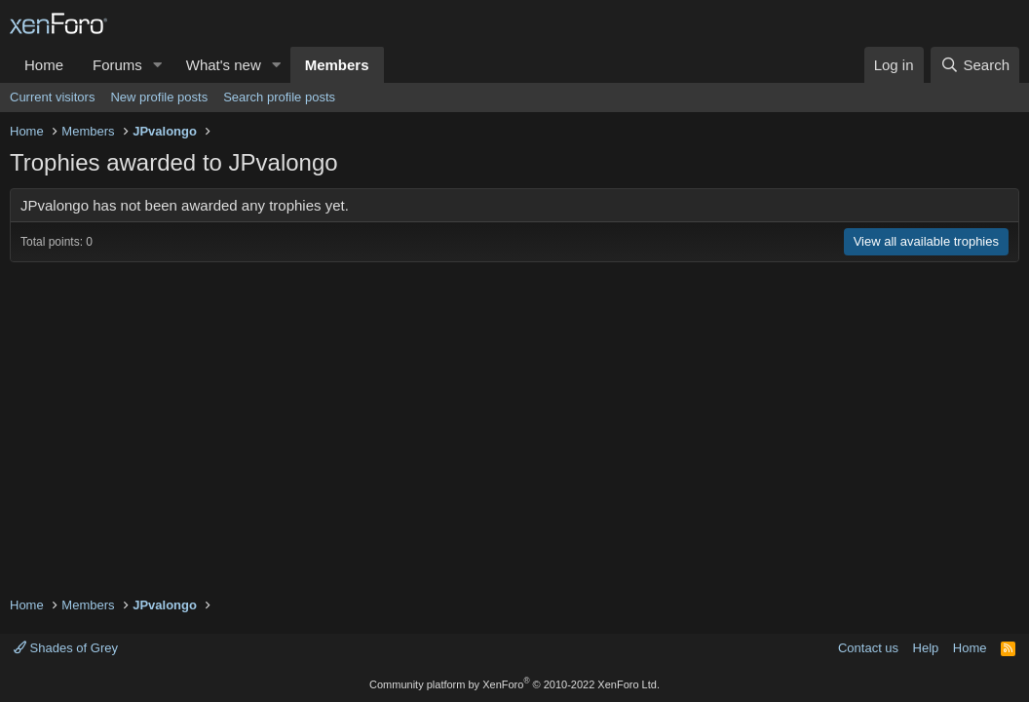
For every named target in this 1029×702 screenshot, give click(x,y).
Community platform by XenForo (514, 684)
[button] (158, 65)
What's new (223, 65)
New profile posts (159, 97)
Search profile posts (279, 97)
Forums (117, 65)
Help (926, 648)
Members (337, 65)
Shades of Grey (66, 648)
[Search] (975, 65)
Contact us (868, 648)
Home (43, 65)
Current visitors (52, 97)
